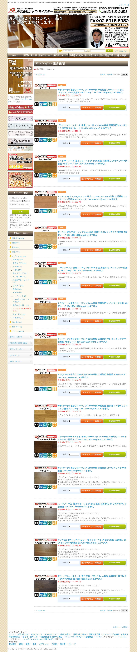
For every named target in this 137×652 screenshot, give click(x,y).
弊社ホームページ (16, 361)
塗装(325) (16, 252)
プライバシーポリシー (18, 349)
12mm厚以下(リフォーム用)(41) (22, 300)
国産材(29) (17, 292)
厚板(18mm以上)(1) (21, 305)
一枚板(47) (17, 270)
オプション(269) (19, 256)
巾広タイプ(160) (20, 263)
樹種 (28, 644)
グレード (72, 644)
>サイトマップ (124, 5)
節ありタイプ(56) (20, 273)
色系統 (54, 644)
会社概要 (89, 637)
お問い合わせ (22, 634)
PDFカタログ (50, 634)
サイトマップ (14, 355)
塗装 (34, 644)
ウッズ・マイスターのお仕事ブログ (38, 639)
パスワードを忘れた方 (120, 51)
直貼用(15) (17, 266)
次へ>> (42, 74)
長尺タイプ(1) (18, 286)
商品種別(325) (18, 238)
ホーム (11, 634)
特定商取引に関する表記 (18, 343)
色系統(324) (17, 327)
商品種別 (12, 644)
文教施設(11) (18, 317)
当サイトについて (16, 337)
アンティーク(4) (19, 276)
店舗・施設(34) (19, 314)
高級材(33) (17, 289)
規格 (21, 644)
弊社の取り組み (79, 634)
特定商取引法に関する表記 (51, 637)
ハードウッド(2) (19, 296)
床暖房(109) (18, 259)
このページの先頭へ (121, 627)
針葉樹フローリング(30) (21, 281)
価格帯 (62, 644)
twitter (99, 637)
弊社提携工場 (94, 634)
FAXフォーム (36, 634)
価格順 (102, 74)
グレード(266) (18, 331)
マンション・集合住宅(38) (22, 310)
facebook (122, 637)
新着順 (110, 74)
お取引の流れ (64, 634)
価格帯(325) (17, 322)
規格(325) (16, 247)
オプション (43, 644)
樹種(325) (16, 243)
